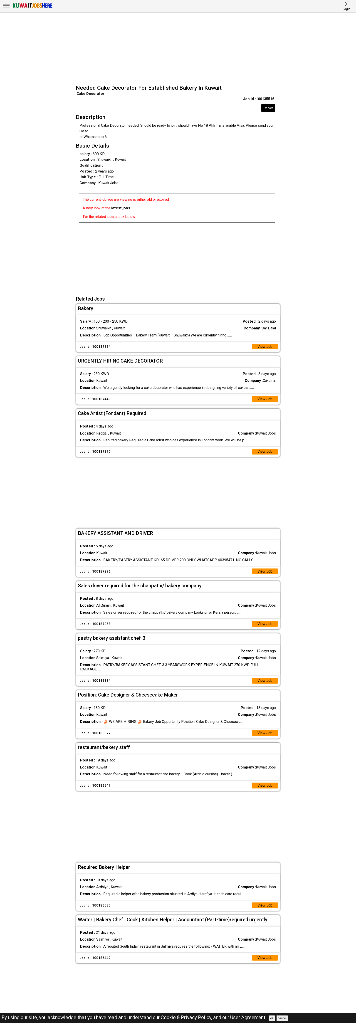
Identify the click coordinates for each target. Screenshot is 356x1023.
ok (272, 1018)
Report (268, 108)
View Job (264, 346)
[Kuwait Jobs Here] (32, 7)
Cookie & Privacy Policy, (187, 1017)
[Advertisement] (179, 49)
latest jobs (120, 208)
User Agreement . (249, 1017)
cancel (282, 1018)
